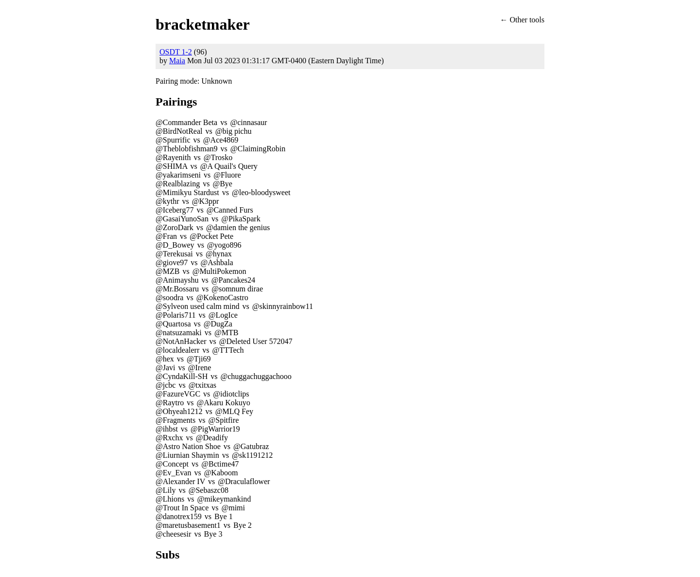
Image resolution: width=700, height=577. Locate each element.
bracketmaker (203, 24)
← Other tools (522, 20)
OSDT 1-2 (175, 52)
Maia (177, 60)
